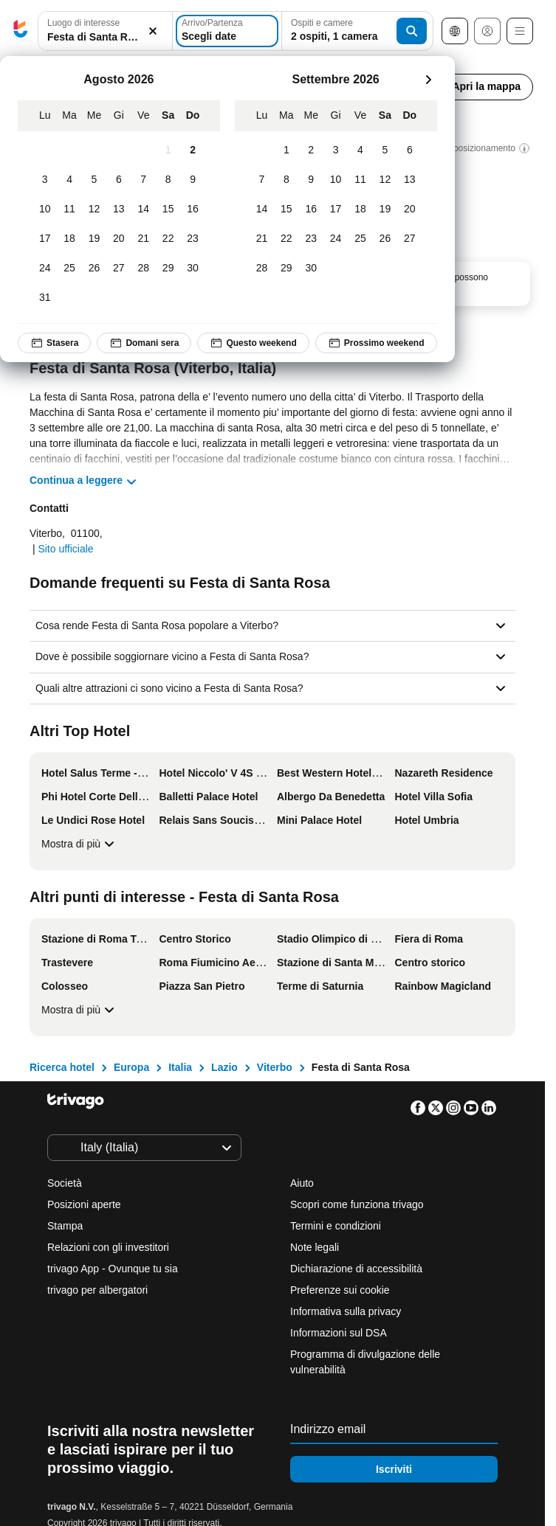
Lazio (224, 1067)
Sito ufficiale (65, 549)
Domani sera (144, 343)
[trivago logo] (21, 31)
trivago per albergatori (97, 1290)
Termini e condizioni (335, 1226)
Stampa (65, 1226)
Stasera (54, 343)
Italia (180, 1067)
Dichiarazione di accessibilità (356, 1268)
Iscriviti (394, 1469)
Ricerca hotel (62, 1067)
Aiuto (302, 1183)
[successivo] (428, 80)
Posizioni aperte (84, 1204)
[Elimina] (153, 31)
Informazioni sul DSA (338, 1333)
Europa (131, 1067)
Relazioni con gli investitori (108, 1247)
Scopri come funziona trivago (357, 1204)
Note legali (314, 1247)
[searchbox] (105, 37)
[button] (105, 31)
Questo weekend (253, 343)
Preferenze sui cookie (341, 1290)
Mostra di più (79, 844)
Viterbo (274, 1067)
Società (64, 1183)
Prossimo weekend (376, 343)
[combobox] (105, 31)
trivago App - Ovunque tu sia (112, 1268)
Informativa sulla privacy (345, 1311)
